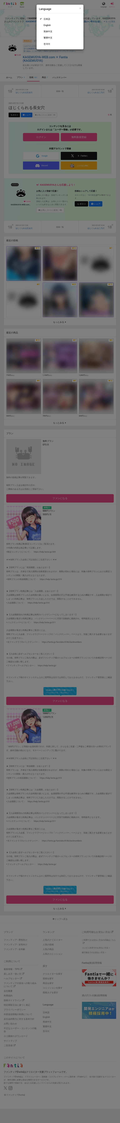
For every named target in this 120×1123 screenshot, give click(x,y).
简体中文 (48, 31)
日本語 (47, 19)
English (47, 25)
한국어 (47, 44)
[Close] (80, 8)
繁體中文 (48, 37)
